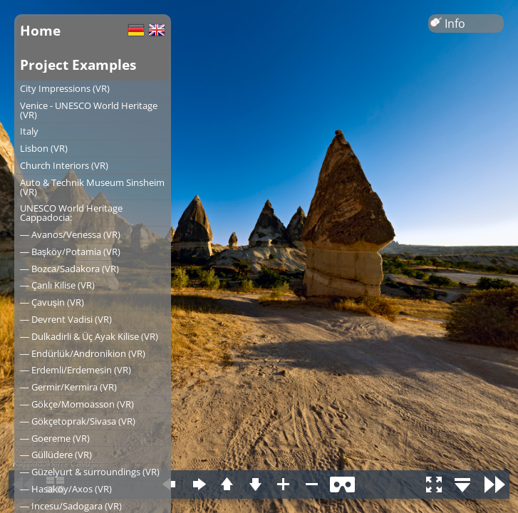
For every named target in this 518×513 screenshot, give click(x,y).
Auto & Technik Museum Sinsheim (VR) (92, 187)
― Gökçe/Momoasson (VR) (77, 404)
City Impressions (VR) (65, 88)
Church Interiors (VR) (64, 165)
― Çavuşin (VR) (52, 302)
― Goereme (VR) (55, 438)
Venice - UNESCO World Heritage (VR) (88, 110)
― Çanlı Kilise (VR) (57, 285)
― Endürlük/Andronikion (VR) (82, 353)
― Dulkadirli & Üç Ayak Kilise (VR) (89, 336)
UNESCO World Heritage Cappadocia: (71, 213)
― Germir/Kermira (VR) (68, 386)
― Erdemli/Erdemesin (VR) (75, 369)
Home (40, 30)
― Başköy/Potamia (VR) (70, 251)
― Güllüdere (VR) (56, 454)
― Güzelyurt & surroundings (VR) (90, 471)
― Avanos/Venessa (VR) (70, 234)
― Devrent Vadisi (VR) (66, 319)
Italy (29, 131)
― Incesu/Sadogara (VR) (71, 505)
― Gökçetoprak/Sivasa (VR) (77, 421)
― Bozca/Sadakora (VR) (69, 268)
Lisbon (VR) (44, 148)
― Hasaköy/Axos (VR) (66, 488)
